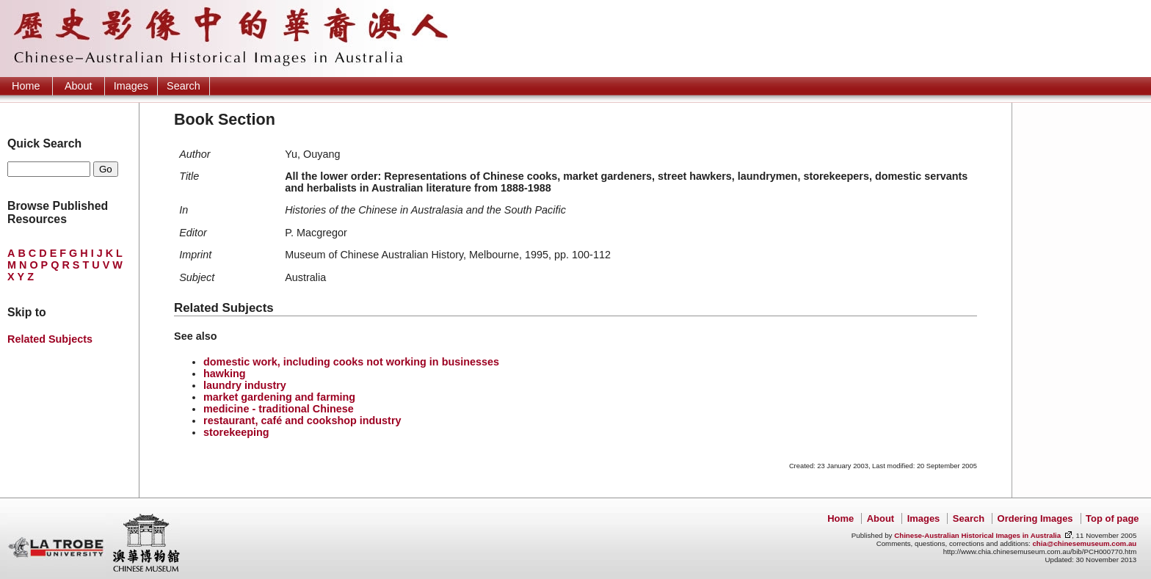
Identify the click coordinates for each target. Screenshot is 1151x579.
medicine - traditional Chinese (278, 409)
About (78, 86)
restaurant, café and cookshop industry (302, 420)
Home (26, 86)
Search (183, 86)
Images (131, 86)
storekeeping (236, 432)
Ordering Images (1035, 518)
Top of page (1112, 518)
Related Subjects (49, 339)
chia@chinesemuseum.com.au (1084, 543)
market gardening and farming (279, 397)
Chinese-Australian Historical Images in (977, 535)
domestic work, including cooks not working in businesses (351, 362)
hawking (224, 373)
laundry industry (244, 385)
